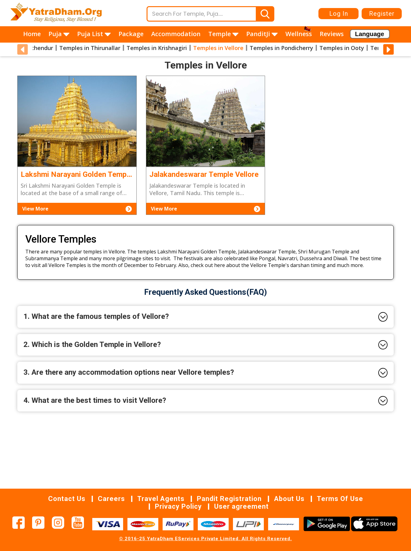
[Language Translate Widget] (370, 34)
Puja (58, 34)
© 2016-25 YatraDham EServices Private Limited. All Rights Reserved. (205, 538)
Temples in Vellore (218, 48)
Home (32, 34)
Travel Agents (161, 499)
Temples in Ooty (341, 48)
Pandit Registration (229, 499)
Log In (338, 13)
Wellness (298, 34)
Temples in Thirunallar (89, 48)
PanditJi (262, 34)
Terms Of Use (340, 499)
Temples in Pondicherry (281, 48)
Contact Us (66, 499)
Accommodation (176, 34)
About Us (289, 499)
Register (382, 13)
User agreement (241, 506)
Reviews (332, 34)
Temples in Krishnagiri (157, 48)
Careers (111, 499)
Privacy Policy (178, 506)
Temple (223, 34)
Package (130, 34)
